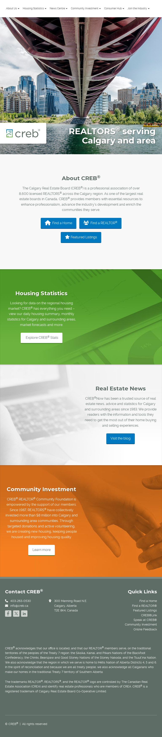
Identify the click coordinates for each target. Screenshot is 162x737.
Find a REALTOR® (144, 605)
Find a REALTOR (100, 223)
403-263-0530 (20, 601)
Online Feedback (145, 629)
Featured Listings (81, 237)
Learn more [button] (41, 550)
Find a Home (58, 222)
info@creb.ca (19, 605)
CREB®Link (149, 615)
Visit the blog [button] (121, 438)
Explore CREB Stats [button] (41, 337)
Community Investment (141, 624)
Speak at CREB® (145, 620)
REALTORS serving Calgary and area (112, 136)
